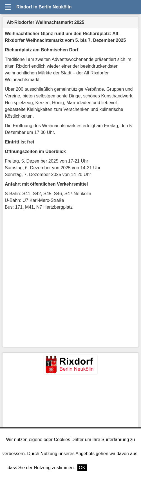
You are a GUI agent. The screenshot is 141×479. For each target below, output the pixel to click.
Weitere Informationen (111, 467)
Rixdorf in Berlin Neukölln (43, 6)
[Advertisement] (70, 416)
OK (82, 467)
